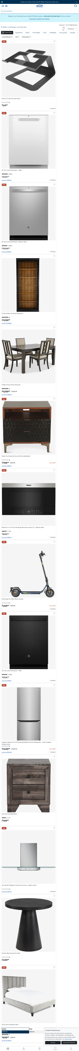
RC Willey (4, 27)
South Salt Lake (5, 1011)
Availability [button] (53, 33)
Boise (44, 1007)
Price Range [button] (36, 33)
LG (18, 27)
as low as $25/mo (46, 311)
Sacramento (62, 1007)
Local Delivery (12, 27)
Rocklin (61, 1009)
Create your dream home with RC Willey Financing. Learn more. (39, 2)
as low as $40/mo (46, 481)
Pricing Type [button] (63, 33)
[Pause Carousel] (2, 2)
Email (2, 994)
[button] (7, 32)
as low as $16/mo (46, 201)
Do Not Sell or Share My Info (41, 1039)
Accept (53, 1043)
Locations (5, 1002)
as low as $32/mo (46, 651)
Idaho (44, 1005)
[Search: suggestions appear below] (39, 11)
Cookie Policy (29, 1039)
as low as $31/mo (7, 760)
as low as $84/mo (7, 542)
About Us (4, 1021)
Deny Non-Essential (69, 1043)
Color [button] (44, 33)
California (63, 1005)
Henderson (26, 1011)
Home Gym (23, 27)
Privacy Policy (68, 1039)
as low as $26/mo (46, 147)
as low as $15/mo (46, 92)
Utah (3, 1005)
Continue (33, 996)
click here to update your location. (39, 19)
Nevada (26, 1005)
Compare (35, 92)
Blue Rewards (5, 1023)
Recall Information (37, 1037)
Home (31, 1037)
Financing (4, 1025)
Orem (2, 1009)
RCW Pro (3, 1029)
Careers (3, 1027)
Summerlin (26, 1007)
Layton (3, 1007)
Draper (3, 1013)
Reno (24, 1009)
